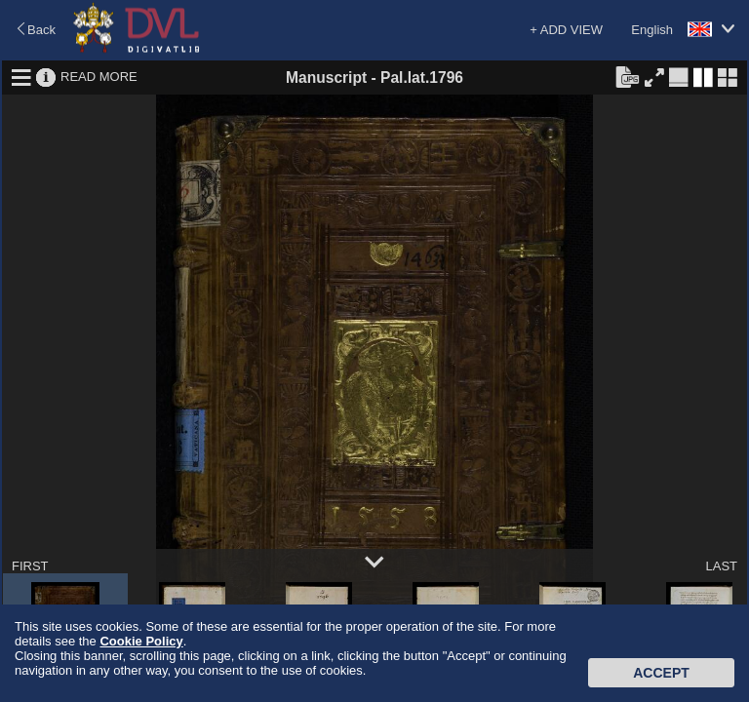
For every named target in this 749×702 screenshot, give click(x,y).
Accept (661, 673)
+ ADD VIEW (566, 29)
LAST (721, 566)
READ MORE (99, 76)
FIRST (30, 566)
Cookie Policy (140, 641)
